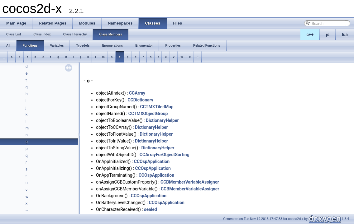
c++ (310, 34)
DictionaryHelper (162, 120)
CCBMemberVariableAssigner (189, 182)
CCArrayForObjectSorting (164, 154)
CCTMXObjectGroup (148, 113)
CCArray (137, 93)
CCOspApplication (152, 161)
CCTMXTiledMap (156, 106)
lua (345, 34)
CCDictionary (140, 99)
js (327, 34)
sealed (150, 209)
